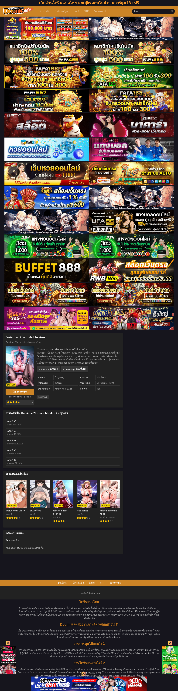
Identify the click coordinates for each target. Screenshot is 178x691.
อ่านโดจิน (62, 582)
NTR (102, 582)
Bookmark (115, 582)
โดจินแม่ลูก (78, 582)
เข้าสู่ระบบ (18, 547)
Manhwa (42, 396)
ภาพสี (92, 582)
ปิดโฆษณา (89, 674)
